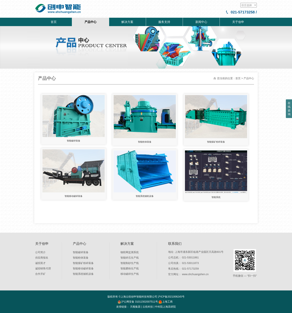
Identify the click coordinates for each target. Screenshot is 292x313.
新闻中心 (201, 21)
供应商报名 (41, 257)
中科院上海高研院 (165, 306)
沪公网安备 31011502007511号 (139, 301)
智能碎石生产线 (129, 257)
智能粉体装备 (80, 257)
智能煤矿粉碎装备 (83, 263)
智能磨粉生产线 (129, 268)
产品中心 (90, 21)
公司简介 (40, 252)
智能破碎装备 (80, 252)
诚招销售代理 (43, 268)
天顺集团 (135, 306)
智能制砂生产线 (129, 263)
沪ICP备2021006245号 (171, 296)
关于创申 (238, 21)
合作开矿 (40, 274)
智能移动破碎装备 (83, 268)
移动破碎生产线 (129, 274)
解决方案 (127, 21)
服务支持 (164, 21)
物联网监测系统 (129, 252)
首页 (54, 21)
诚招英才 (40, 263)
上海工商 (166, 301)
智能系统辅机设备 (83, 274)
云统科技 (147, 306)
